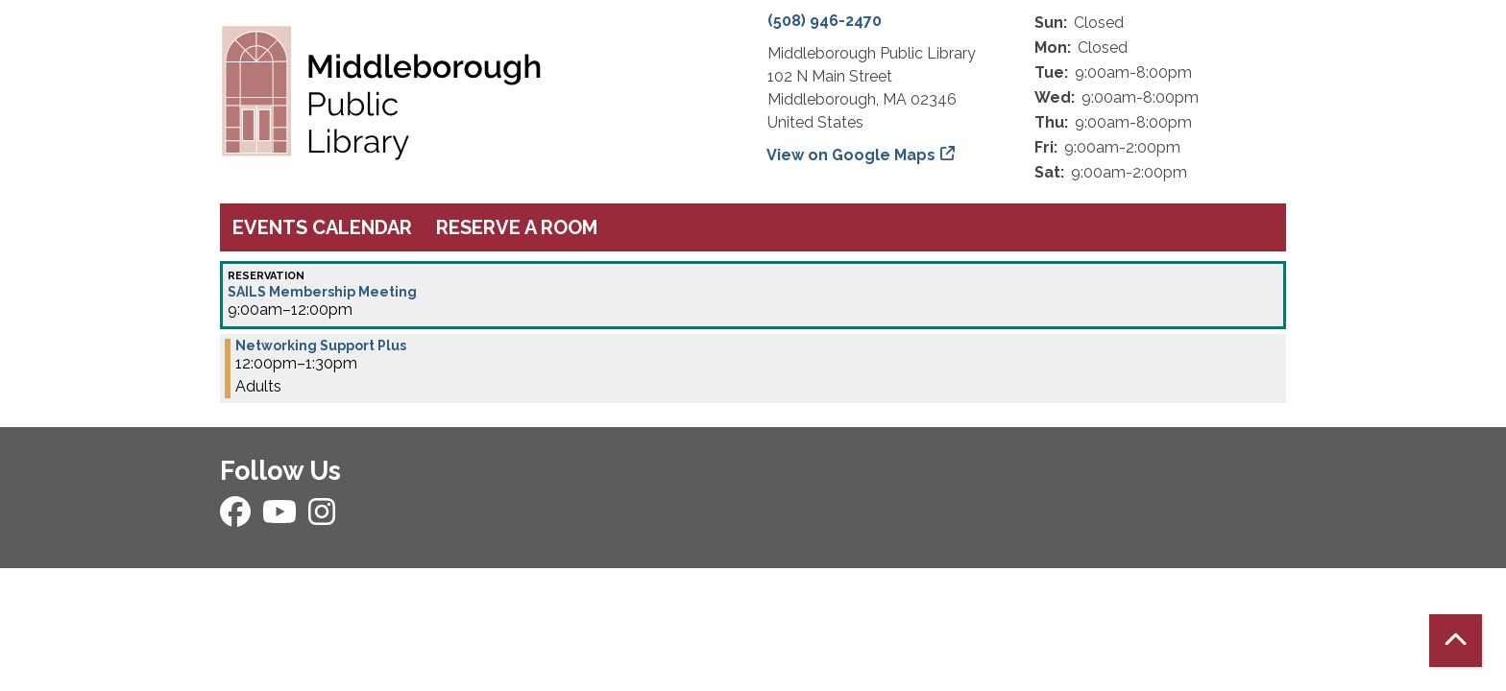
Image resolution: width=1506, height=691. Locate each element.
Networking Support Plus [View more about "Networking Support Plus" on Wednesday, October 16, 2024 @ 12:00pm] (320, 345)
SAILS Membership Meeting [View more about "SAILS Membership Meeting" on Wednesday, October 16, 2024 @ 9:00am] (322, 291)
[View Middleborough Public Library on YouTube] (281, 518)
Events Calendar (322, 227)
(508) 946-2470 (824, 21)
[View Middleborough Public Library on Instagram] (321, 518)
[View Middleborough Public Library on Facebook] (237, 518)
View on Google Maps (851, 155)
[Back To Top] (1455, 640)
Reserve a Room (516, 227)
